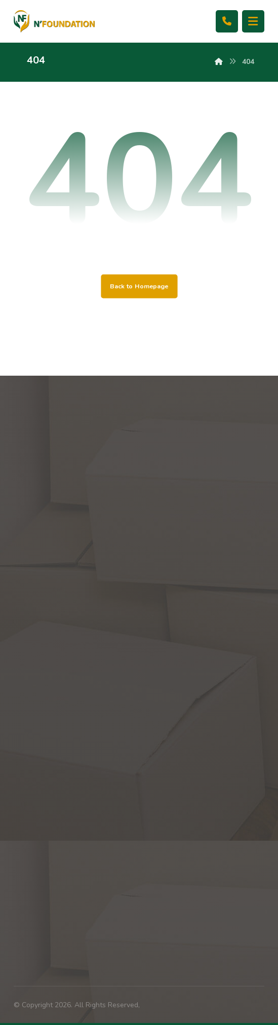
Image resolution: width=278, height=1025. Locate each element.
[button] (253, 21)
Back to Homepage (139, 286)
